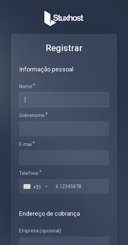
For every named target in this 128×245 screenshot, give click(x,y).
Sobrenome (32, 115)
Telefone (29, 173)
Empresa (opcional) (40, 230)
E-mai (25, 144)
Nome (25, 86)
